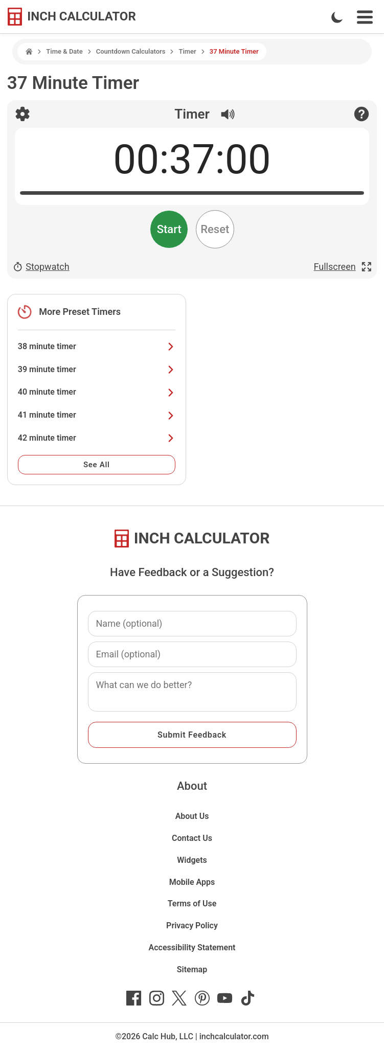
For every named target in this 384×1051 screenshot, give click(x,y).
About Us (192, 816)
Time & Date (64, 51)
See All (96, 464)
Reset (214, 229)
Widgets (192, 860)
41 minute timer (96, 415)
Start (169, 229)
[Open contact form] (361, 114)
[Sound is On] (223, 111)
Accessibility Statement (192, 947)
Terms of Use (192, 903)
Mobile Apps (192, 882)
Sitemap (192, 969)
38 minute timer (96, 346)
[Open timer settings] (22, 114)
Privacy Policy (192, 925)
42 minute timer (96, 438)
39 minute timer (96, 369)
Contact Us (192, 838)
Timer (187, 51)
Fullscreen (343, 266)
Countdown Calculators (131, 51)
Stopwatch (41, 266)
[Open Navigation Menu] (364, 17)
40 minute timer (96, 392)
